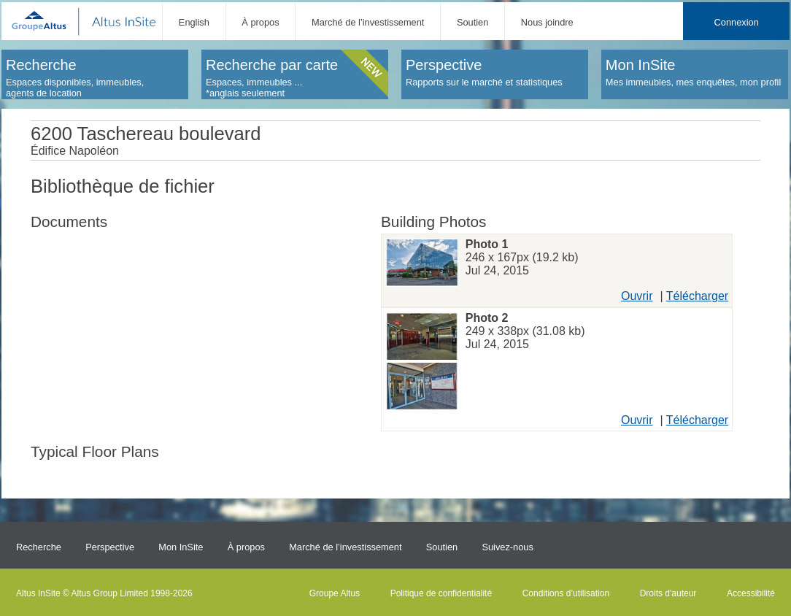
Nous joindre (547, 22)
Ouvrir (637, 296)
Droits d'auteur (668, 593)
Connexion (736, 22)
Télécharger (697, 296)
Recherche (38, 547)
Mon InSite (180, 547)
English (194, 22)
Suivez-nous (507, 547)
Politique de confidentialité (441, 593)
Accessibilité (751, 593)
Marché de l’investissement (368, 22)
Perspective (109, 547)
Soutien (472, 22)
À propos (260, 22)
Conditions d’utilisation (565, 593)
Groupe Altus (334, 593)
